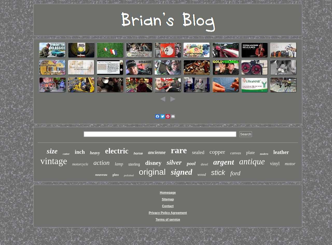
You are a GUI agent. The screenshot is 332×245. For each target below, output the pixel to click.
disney (153, 163)
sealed (198, 152)
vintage (53, 161)
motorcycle (80, 164)
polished (129, 175)
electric (116, 151)
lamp (119, 164)
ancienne (157, 152)
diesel (204, 164)
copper (217, 152)
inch (80, 152)
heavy (95, 153)
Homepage (168, 192)
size (52, 151)
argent (223, 162)
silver (174, 162)
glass (115, 175)
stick (218, 173)
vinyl (275, 163)
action (101, 162)
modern (264, 153)
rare (179, 150)
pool (191, 163)
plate (250, 152)
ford (235, 173)
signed (181, 172)
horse (138, 153)
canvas (235, 153)
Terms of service (168, 219)
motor (290, 163)
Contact (168, 206)
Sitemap (168, 199)
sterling (134, 164)
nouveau (101, 175)
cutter (66, 153)
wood (201, 174)
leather (281, 152)
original (152, 172)
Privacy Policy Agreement (168, 213)
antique (252, 161)
